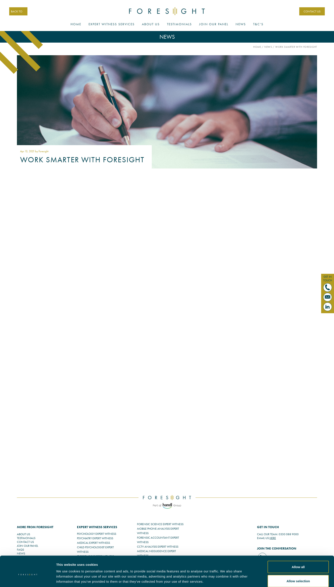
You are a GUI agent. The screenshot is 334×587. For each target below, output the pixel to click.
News (241, 24)
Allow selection (298, 561)
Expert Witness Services (112, 24)
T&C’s (258, 24)
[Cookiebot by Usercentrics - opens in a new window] (28, 578)
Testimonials (179, 24)
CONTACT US (311, 11)
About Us (151, 24)
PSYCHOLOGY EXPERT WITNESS (96, 534)
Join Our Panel (213, 24)
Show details (243, 576)
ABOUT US (23, 534)
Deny (298, 575)
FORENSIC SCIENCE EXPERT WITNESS (160, 524)
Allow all (298, 547)
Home (76, 24)
